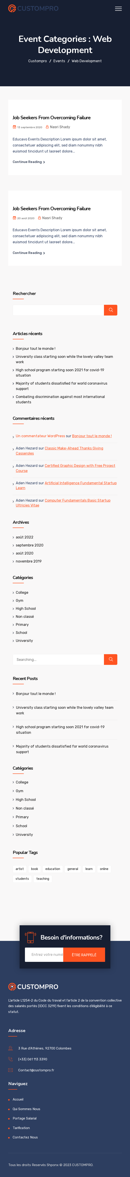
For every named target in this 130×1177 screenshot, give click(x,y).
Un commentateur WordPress (40, 436)
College (22, 592)
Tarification (21, 1128)
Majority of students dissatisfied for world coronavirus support (62, 749)
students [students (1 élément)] (22, 879)
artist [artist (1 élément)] (20, 869)
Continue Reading (27, 162)
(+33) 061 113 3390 (32, 1059)
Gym (19, 600)
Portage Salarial (25, 1118)
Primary (22, 625)
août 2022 (24, 537)
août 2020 (24, 553)
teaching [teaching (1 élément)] (42, 879)
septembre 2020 (29, 545)
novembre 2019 (29, 561)
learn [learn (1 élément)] (89, 869)
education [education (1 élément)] (52, 869)
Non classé (25, 616)
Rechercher (24, 294)
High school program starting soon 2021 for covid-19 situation (60, 730)
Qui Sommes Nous (26, 1109)
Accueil (18, 1099)
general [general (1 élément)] (72, 869)
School (21, 633)
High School (26, 608)
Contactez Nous (25, 1137)
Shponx (53, 1165)
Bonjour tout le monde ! (35, 348)
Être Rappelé (84, 955)
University (24, 641)
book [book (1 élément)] (34, 869)
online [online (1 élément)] (104, 869)
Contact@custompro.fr (36, 1070)
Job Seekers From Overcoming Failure (52, 117)
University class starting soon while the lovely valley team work (65, 710)
